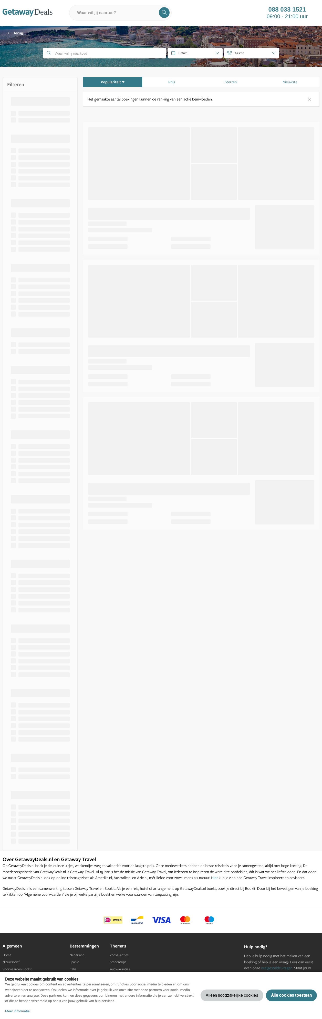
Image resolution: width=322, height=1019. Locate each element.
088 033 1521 (287, 10)
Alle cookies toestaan (291, 995)
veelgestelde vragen (276, 968)
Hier (214, 877)
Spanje (74, 962)
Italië (73, 969)
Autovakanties (120, 969)
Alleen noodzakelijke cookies (232, 995)
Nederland (77, 955)
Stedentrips (118, 962)
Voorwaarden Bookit (17, 969)
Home (7, 955)
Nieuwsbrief (11, 962)
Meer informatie (17, 1011)
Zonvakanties (119, 955)
